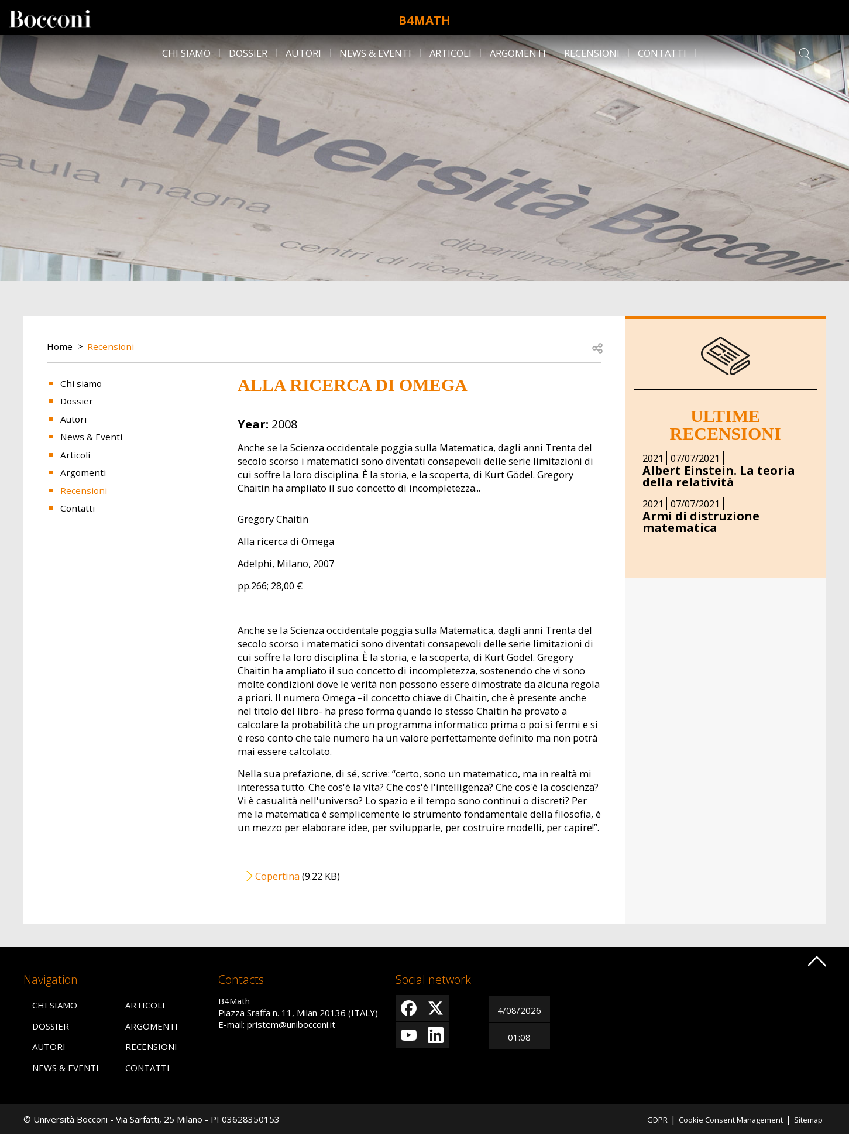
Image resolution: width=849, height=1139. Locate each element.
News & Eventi (375, 53)
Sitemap (806, 1124)
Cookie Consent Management (720, 1124)
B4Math (424, 17)
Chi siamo (186, 53)
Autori (303, 53)
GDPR (637, 1124)
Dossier (248, 53)
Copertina (277, 876)
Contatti (662, 53)
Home (61, 346)
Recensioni (592, 53)
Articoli (450, 53)
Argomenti (518, 53)
